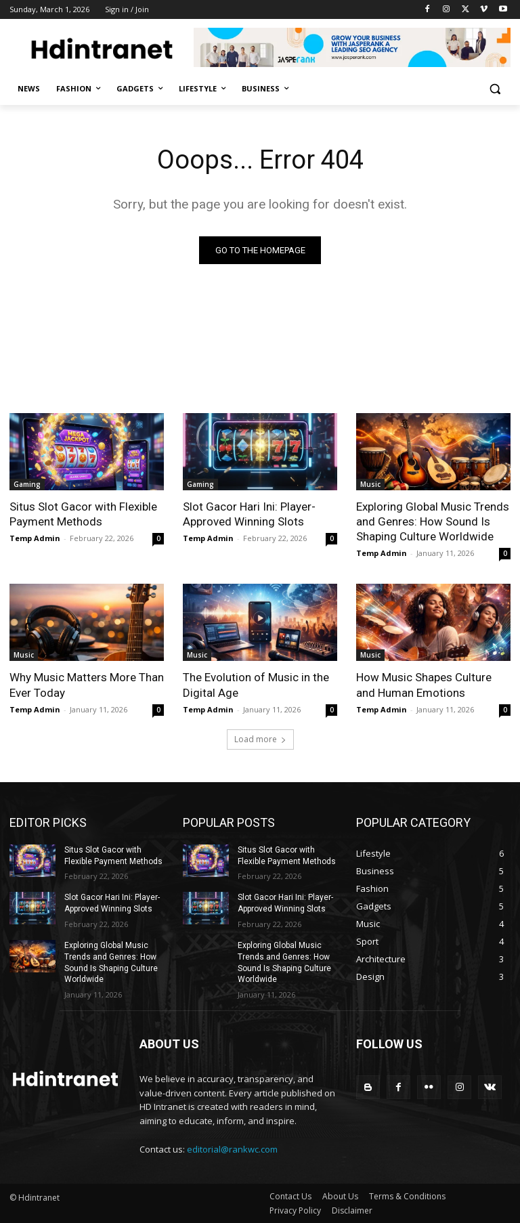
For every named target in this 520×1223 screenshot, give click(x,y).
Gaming (27, 484)
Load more (260, 739)
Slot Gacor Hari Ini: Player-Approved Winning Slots (249, 514)
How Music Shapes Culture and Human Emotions (424, 684)
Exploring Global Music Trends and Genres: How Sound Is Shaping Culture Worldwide (432, 521)
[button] (495, 89)
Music (370, 484)
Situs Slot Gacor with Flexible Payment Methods (83, 514)
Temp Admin (34, 538)
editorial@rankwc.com (232, 1149)
